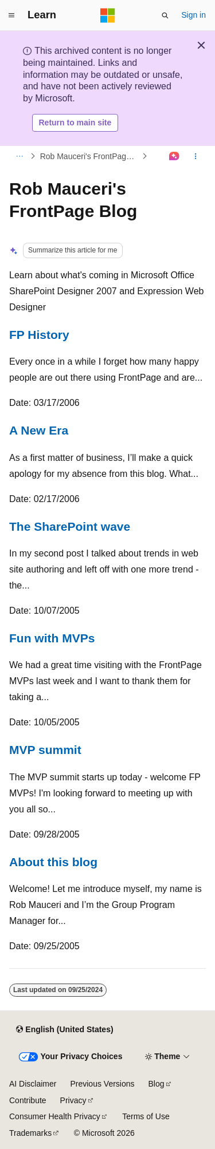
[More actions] (196, 156)
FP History (39, 334)
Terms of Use (145, 1116)
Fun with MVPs (52, 638)
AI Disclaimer (32, 1083)
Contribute (27, 1100)
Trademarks (30, 1133)
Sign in (193, 14)
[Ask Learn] (174, 156)
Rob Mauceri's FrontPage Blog (90, 156)
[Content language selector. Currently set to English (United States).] (64, 1029)
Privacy (73, 1100)
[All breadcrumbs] (19, 156)
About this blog (53, 861)
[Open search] (165, 15)
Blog (156, 1083)
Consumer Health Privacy (54, 1116)
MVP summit (45, 749)
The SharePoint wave (69, 526)
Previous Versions (102, 1083)
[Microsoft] (107, 15)
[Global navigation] (11, 15)
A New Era (38, 430)
